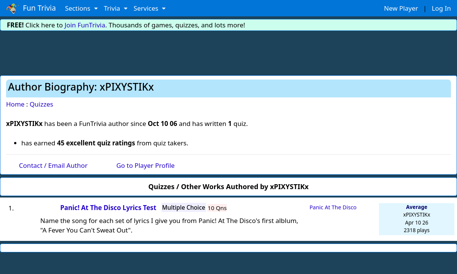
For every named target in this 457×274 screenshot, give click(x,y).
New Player (401, 8)
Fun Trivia (31, 8)
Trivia (113, 8)
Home (15, 104)
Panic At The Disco (333, 207)
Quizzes (41, 104)
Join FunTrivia (85, 25)
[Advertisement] (228, 52)
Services (147, 8)
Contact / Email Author (53, 165)
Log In (441, 8)
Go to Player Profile (145, 165)
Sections (78, 8)
